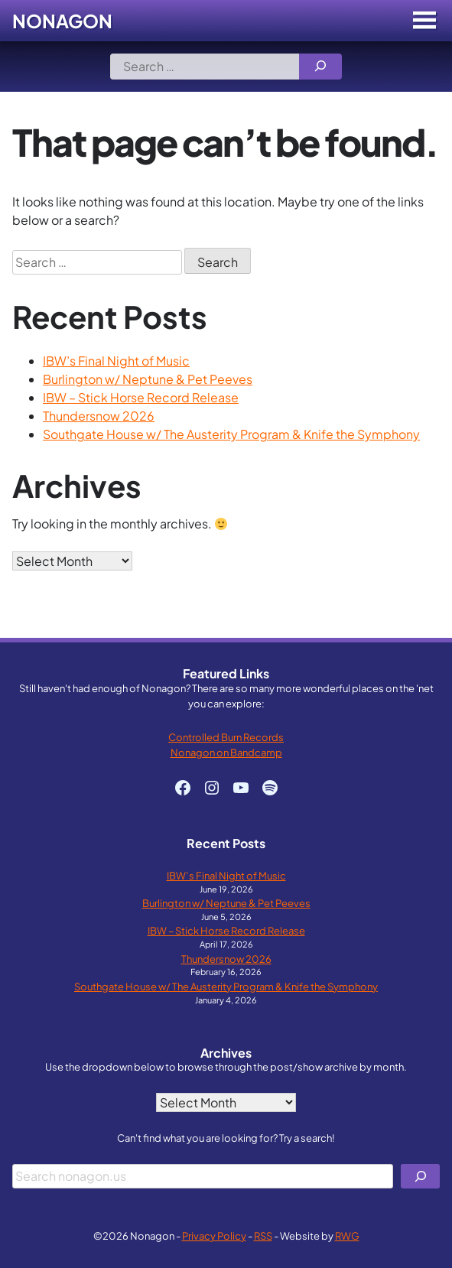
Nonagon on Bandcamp (226, 752)
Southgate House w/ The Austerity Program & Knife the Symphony (231, 434)
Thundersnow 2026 (98, 416)
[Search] (320, 67)
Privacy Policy (214, 1235)
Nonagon (62, 20)
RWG (347, 1235)
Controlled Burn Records (226, 736)
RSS (263, 1235)
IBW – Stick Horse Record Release (141, 397)
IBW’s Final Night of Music (116, 361)
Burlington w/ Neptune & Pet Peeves (147, 379)
